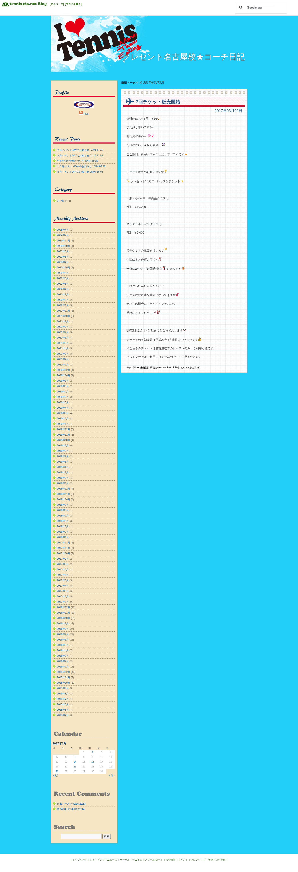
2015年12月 (63, 672)
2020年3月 (63, 413)
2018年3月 (63, 526)
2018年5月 (63, 521)
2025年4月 (63, 229)
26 (57, 771)
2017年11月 (63, 548)
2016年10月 (63, 618)
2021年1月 (63, 364)
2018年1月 (63, 537)
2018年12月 (63, 488)
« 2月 (56, 775)
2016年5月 (63, 645)
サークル (125, 859)
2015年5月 (63, 709)
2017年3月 (63, 591)
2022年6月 (63, 278)
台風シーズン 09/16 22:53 (71, 803)
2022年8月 (63, 273)
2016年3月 (63, 655)
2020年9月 (63, 380)
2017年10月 (63, 553)
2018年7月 (63, 515)
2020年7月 (63, 391)
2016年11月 (63, 612)
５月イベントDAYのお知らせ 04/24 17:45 (80, 150)
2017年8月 (63, 564)
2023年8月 (63, 251)
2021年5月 (63, 343)
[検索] (260, 7)
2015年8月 (63, 693)
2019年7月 (63, 456)
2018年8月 (63, 510)
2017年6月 (63, 575)
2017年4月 (63, 585)
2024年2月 (63, 235)
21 (74, 766)
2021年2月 (63, 359)
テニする (137, 859)
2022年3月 (63, 294)
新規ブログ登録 (216, 859)
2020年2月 (63, 418)
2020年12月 (63, 370)
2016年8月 (63, 628)
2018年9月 (63, 504)
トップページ (79, 859)
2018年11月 (63, 494)
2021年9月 (63, 321)
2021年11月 (63, 310)
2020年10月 (63, 375)
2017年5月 (63, 580)
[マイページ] (57, 4)
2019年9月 (63, 445)
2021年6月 (63, 337)
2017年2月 (63, 596)
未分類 (144, 367)
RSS (86, 113)
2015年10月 (63, 682)
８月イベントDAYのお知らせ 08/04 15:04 (80, 171)
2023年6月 (63, 256)
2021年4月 (63, 348)
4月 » (112, 775)
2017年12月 (63, 542)
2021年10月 (63, 316)
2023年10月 (63, 246)
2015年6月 (63, 704)
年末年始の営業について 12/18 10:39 (77, 161)
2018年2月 (63, 531)
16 (92, 761)
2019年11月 (63, 434)
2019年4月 (63, 467)
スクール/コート (154, 859)
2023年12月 (63, 240)
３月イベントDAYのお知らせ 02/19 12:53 (80, 155)
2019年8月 (63, 450)
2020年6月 (63, 397)
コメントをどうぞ (189, 367)
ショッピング (97, 859)
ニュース (112, 859)
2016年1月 (63, 666)
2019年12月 (63, 429)
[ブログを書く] (73, 4)
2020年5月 (63, 402)
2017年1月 (63, 601)
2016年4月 (63, 650)
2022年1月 (63, 305)
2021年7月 (63, 332)
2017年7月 (63, 569)
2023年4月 (63, 262)
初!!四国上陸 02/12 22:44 (70, 809)
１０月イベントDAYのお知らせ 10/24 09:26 (81, 166)
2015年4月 (63, 715)
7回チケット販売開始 (158, 101)
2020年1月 (63, 424)
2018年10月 (63, 499)
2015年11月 (63, 677)
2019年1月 (63, 483)
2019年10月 (63, 440)
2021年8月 (63, 326)
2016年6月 (63, 639)
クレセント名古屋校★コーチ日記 (183, 56)
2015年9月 (63, 688)
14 (74, 761)
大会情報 (170, 859)
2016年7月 (63, 634)
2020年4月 (63, 407)
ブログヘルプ (198, 859)
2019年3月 (63, 472)
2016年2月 (63, 661)
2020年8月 (63, 386)
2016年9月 (63, 623)
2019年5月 (63, 461)
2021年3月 (63, 353)
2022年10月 (63, 267)
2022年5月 (63, 283)
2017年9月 (63, 558)
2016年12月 (63, 607)
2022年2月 (63, 299)
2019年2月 (63, 477)
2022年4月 (63, 289)
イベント (183, 859)
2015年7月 (63, 699)
